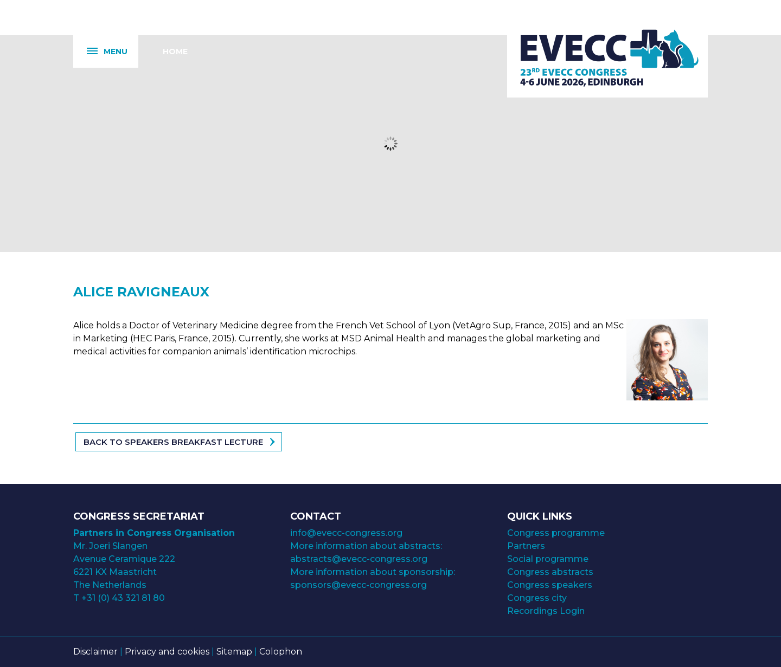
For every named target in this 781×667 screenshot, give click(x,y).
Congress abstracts (550, 572)
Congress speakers (549, 585)
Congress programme (556, 533)
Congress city (537, 598)
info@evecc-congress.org (347, 533)
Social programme (547, 559)
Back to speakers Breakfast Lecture (173, 442)
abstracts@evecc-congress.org (358, 559)
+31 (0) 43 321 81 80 (123, 598)
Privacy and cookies (167, 651)
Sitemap (234, 651)
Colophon (280, 651)
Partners (526, 546)
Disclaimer (95, 651)
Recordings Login (546, 611)
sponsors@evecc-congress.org (358, 585)
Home (175, 51)
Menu (100, 51)
